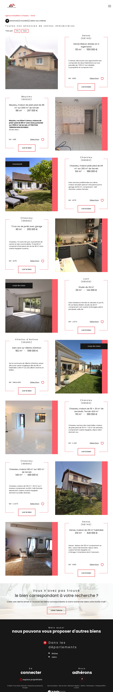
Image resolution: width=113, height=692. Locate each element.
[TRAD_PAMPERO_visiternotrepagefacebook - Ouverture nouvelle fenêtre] (82, 678)
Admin (83, 686)
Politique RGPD (100, 686)
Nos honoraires (52, 686)
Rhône (55, 667)
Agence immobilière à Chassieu (17, 16)
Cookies (76, 687)
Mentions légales (73, 686)
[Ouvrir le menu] (109, 6)
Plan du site (62, 686)
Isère (54, 671)
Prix (17, 31)
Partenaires (90, 686)
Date (25, 31)
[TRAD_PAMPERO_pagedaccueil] (11, 7)
